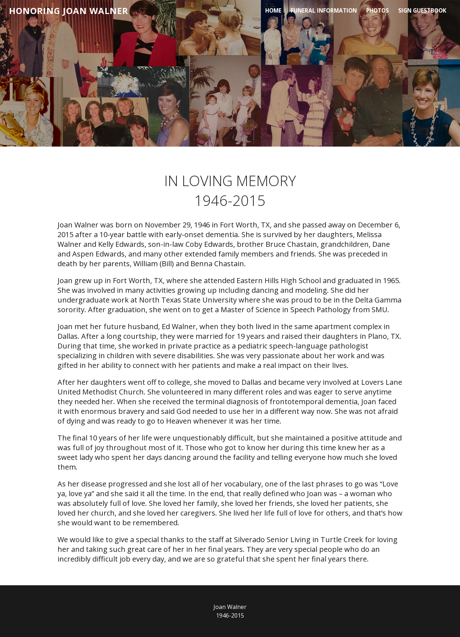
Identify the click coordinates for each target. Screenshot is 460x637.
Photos (377, 11)
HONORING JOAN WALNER (68, 11)
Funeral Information (323, 11)
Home (272, 11)
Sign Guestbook (422, 11)
